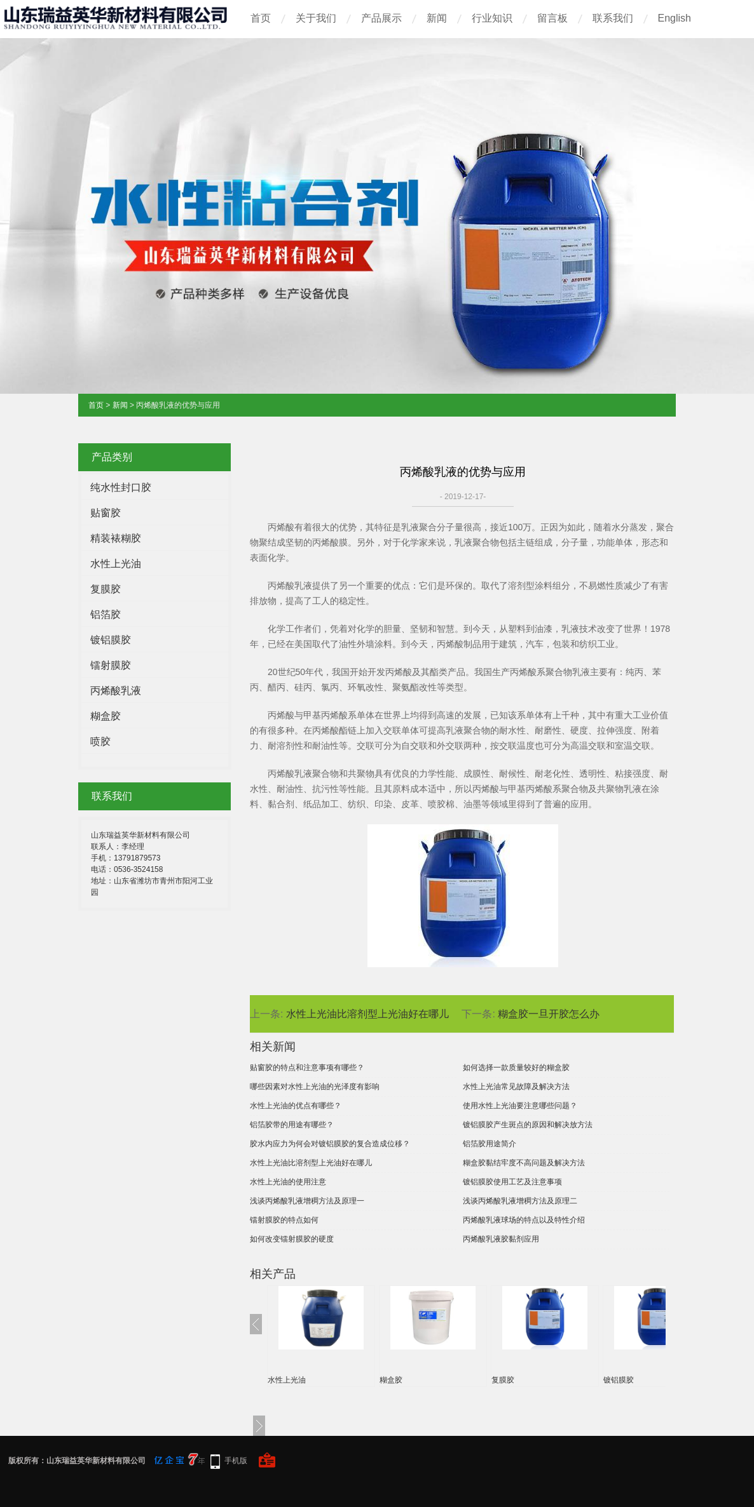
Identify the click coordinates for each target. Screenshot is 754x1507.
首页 (260, 18)
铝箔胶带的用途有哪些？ (292, 1124)
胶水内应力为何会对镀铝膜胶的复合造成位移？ (330, 1143)
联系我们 (613, 18)
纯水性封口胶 (120, 487)
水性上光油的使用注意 (288, 1181)
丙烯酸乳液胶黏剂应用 (501, 1239)
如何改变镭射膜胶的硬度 (292, 1239)
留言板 (552, 18)
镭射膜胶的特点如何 (284, 1220)
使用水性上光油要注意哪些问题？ (520, 1105)
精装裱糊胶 (115, 538)
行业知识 (492, 18)
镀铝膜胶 (110, 639)
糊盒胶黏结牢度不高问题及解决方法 (524, 1162)
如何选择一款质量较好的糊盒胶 (516, 1067)
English (674, 18)
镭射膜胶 (110, 665)
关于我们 (316, 18)
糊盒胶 (105, 716)
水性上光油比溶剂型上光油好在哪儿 (367, 1013)
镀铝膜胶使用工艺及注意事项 (512, 1181)
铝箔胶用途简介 (489, 1143)
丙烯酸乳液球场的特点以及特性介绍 (524, 1220)
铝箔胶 (105, 614)
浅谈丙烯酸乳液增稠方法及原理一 (307, 1200)
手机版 (235, 1460)
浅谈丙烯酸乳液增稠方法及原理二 (520, 1200)
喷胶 (100, 741)
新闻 (437, 18)
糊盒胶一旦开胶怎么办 (549, 1013)
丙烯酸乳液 (115, 690)
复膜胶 (105, 589)
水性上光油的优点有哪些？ (295, 1105)
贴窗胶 (105, 512)
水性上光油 (115, 563)
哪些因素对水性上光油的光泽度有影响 (315, 1086)
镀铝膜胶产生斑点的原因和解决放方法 (528, 1124)
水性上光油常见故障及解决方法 (516, 1086)
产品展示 (381, 18)
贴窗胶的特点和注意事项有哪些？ (307, 1067)
